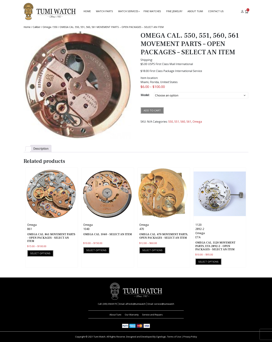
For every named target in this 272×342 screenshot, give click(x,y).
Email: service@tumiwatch (161, 303)
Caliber (36, 27)
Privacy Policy (190, 336)
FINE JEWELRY (174, 11)
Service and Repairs (152, 314)
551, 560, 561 (182, 121)
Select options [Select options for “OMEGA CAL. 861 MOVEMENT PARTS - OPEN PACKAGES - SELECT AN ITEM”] (40, 253)
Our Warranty (132, 314)
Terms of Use (174, 336)
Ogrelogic (161, 336)
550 (55, 27)
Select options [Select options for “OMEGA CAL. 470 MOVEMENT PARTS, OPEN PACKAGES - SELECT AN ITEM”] (152, 250)
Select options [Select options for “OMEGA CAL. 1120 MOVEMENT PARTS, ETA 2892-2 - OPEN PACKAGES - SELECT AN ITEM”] (208, 261)
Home (87, 11)
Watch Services (128, 11)
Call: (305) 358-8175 (107, 303)
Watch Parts (104, 11)
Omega (47, 27)
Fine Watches (152, 11)
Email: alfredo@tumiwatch (132, 303)
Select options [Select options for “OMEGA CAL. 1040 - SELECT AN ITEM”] (96, 250)
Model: (145, 95)
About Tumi (195, 11)
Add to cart (152, 110)
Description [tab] (40, 149)
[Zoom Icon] (78, 85)
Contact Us (216, 11)
